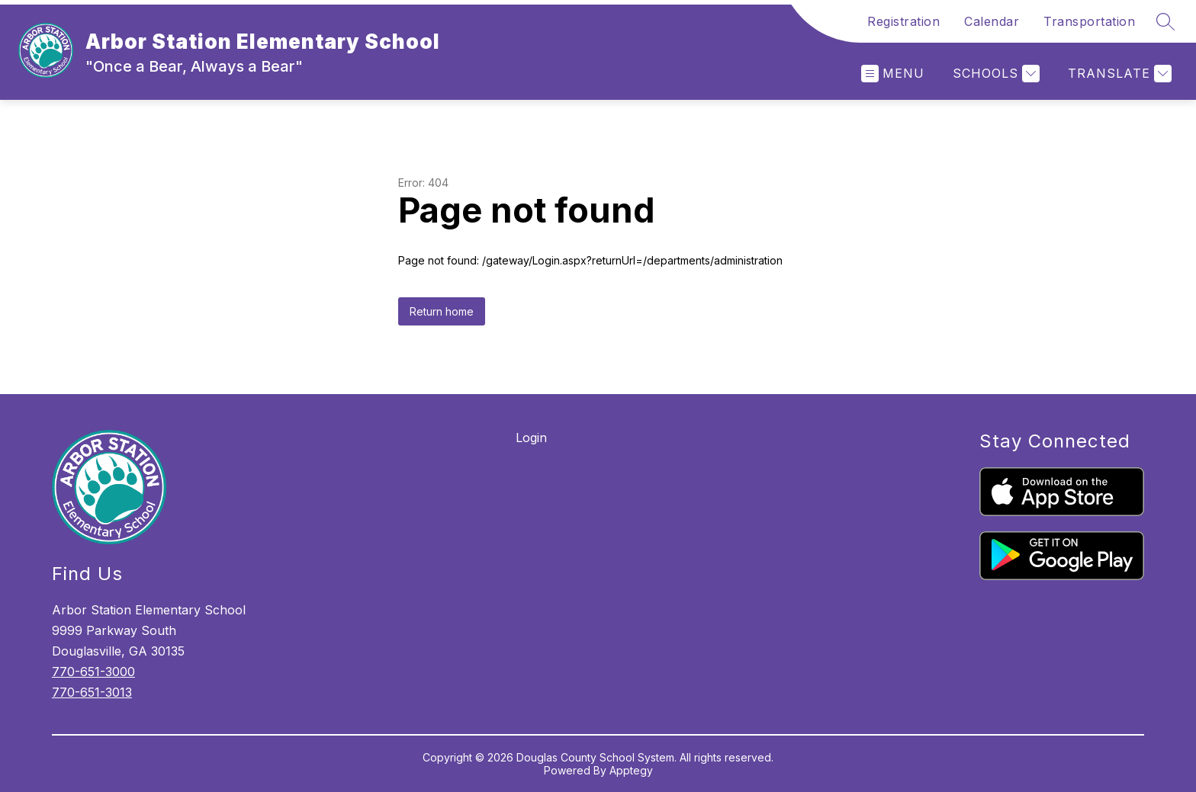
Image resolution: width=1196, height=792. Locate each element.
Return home (442, 311)
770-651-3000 (93, 671)
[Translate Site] (1118, 73)
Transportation (1089, 21)
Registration (903, 21)
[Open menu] (892, 73)
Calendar (991, 21)
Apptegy (631, 770)
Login (531, 437)
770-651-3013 (92, 692)
